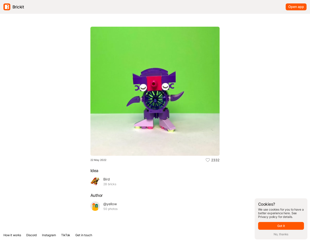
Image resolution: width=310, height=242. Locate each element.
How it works (12, 235)
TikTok (65, 235)
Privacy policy (267, 217)
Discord (31, 235)
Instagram (49, 235)
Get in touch (83, 235)
